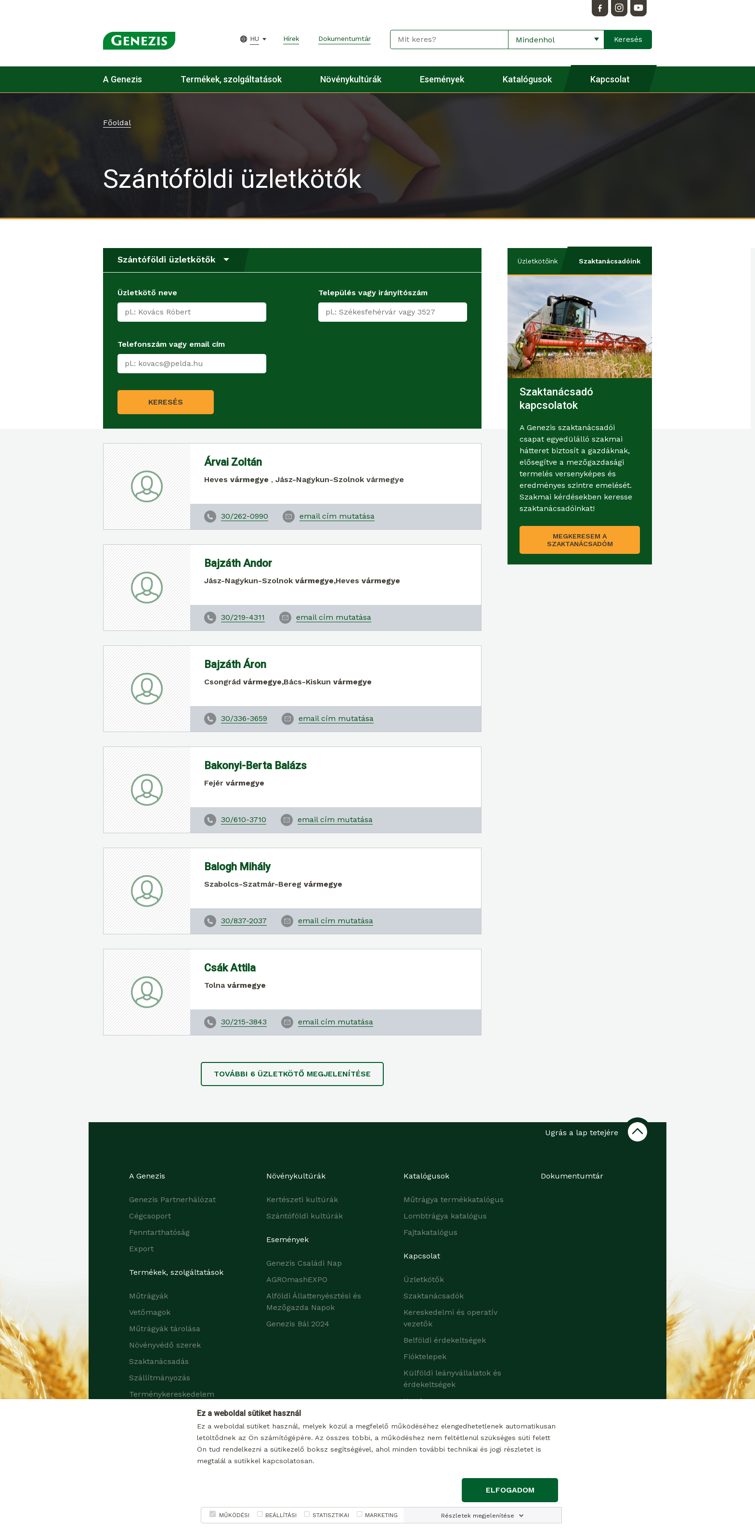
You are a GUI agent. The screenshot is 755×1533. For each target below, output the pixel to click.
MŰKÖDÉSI (234, 1515)
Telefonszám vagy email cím (171, 344)
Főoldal (117, 122)
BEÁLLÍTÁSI (281, 1515)
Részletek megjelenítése (477, 1515)
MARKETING (381, 1515)
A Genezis (122, 79)
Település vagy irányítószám (373, 292)
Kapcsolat (610, 79)
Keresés (165, 401)
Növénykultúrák (350, 79)
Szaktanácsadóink (609, 261)
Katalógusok (527, 79)
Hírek (291, 38)
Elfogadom (510, 1489)
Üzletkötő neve (147, 292)
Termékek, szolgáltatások (231, 79)
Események (442, 79)
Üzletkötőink (538, 261)
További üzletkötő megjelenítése (292, 1073)
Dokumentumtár (344, 38)
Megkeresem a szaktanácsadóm (580, 540)
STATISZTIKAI (330, 1515)
